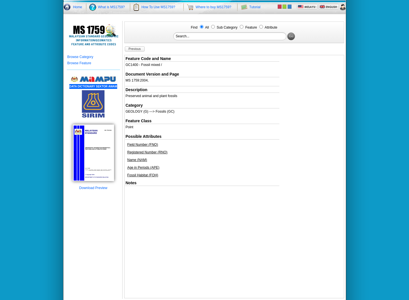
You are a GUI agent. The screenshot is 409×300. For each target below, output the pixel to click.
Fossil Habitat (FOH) (142, 175)
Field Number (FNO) (142, 145)
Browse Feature (79, 63)
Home (77, 7)
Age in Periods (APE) (143, 168)
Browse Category (80, 57)
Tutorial (255, 7)
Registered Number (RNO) (147, 152)
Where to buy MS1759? (213, 7)
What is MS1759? (111, 7)
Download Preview (93, 186)
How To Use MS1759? (158, 7)
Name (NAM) (137, 160)
